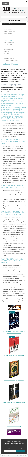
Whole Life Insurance (8, 53)
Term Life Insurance (8, 29)
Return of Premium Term (9, 42)
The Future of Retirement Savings (14, 426)
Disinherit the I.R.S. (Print (9, 380)
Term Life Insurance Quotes (10, 35)
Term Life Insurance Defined (10, 38)
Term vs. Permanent (8, 33)
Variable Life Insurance (8, 49)
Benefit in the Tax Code (9, 58)
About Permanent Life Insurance (10, 60)
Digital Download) (17, 356)
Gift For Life (6, 51)
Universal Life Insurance (9, 47)
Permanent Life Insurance (9, 31)
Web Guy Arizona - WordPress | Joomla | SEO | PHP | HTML (17, 455)
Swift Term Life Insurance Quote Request (12, 26)
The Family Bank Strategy (9, 44)
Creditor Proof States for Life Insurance (12, 56)
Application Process (8, 40)
